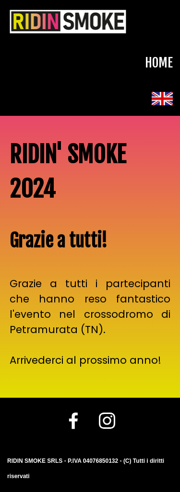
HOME (159, 63)
